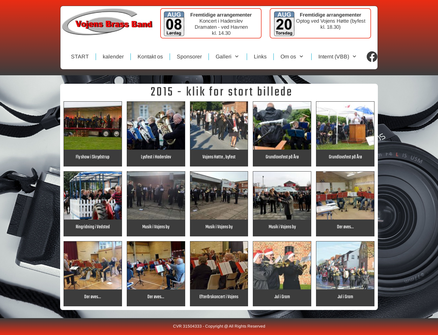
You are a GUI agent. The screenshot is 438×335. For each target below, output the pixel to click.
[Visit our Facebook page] (372, 56)
